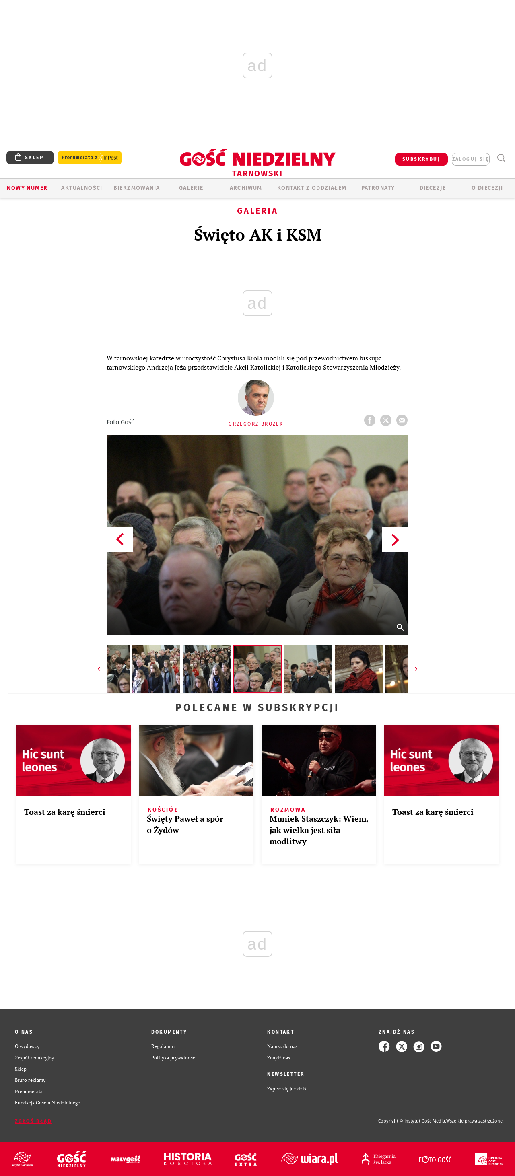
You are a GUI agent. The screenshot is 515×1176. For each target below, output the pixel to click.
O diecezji (487, 188)
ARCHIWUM (246, 188)
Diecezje (433, 188)
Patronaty (378, 188)
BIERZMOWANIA (136, 188)
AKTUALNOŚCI (81, 188)
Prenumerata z (90, 157)
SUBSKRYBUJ (421, 159)
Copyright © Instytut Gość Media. (412, 1121)
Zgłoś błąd (33, 1121)
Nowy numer (27, 188)
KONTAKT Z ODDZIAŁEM (312, 188)
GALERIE (191, 188)
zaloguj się (470, 159)
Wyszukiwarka (501, 158)
